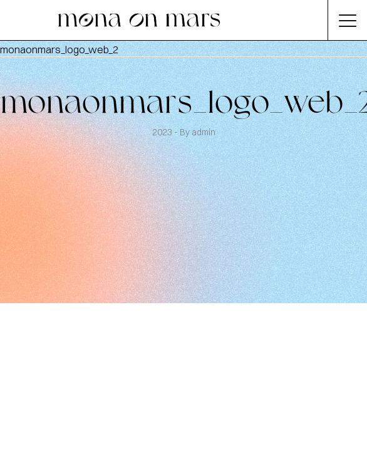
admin (203, 132)
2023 (163, 132)
